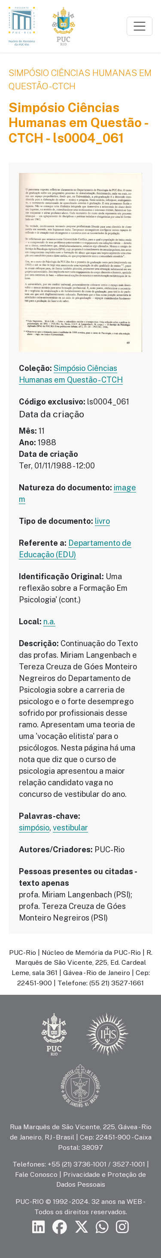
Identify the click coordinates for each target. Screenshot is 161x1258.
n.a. (49, 621)
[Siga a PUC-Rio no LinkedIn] (38, 1227)
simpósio (34, 827)
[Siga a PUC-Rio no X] (81, 1227)
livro (102, 521)
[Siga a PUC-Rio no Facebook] (59, 1227)
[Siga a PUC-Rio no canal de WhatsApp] (102, 1227)
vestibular (70, 827)
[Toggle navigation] (139, 26)
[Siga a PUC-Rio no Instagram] (122, 1227)
